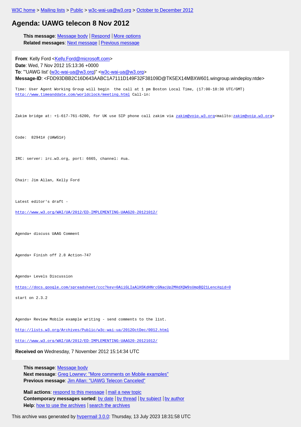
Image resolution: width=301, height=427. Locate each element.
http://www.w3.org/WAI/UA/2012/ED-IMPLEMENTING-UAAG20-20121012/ (86, 212)
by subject (150, 398)
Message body (72, 36)
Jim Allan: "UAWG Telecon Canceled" (106, 380)
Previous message (120, 42)
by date (105, 398)
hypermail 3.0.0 (93, 416)
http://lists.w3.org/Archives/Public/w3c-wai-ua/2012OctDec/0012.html (92, 330)
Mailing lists (53, 10)
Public (76, 10)
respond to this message (78, 392)
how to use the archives (61, 405)
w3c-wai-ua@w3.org (109, 10)
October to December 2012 (164, 10)
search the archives (109, 405)
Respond (100, 36)
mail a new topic (125, 392)
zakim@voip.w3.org (195, 116)
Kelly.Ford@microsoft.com (82, 58)
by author (174, 398)
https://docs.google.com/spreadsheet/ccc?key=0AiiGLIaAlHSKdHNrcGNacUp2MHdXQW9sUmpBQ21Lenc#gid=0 (123, 287)
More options (127, 36)
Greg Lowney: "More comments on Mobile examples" (113, 374)
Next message (82, 42)
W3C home (23, 10)
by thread (127, 398)
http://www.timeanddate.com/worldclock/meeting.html (72, 94)
